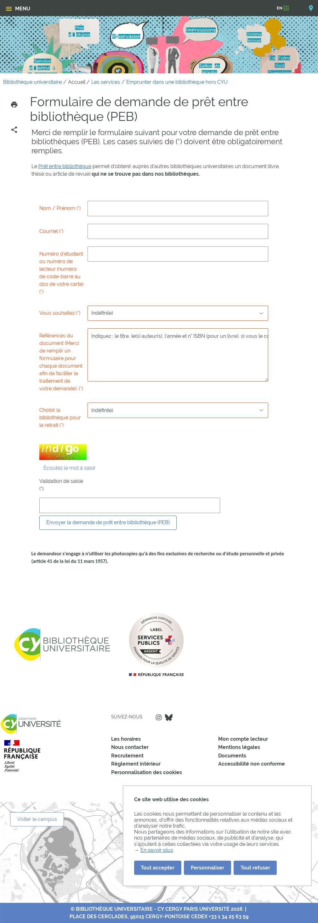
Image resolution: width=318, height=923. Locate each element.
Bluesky (169, 717)
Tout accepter (157, 868)
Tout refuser (255, 868)
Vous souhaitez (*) (59, 313)
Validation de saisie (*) (61, 485)
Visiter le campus (37, 819)
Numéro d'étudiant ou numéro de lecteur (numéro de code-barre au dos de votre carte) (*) (61, 273)
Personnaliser (207, 868)
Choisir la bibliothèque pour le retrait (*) (60, 417)
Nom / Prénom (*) (60, 208)
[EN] (279, 8)
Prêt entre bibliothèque (64, 166)
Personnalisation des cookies (146, 772)
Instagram (158, 717)
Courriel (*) (51, 231)
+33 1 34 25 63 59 (228, 917)
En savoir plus (156, 850)
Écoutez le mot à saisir (69, 468)
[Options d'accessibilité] (303, 8)
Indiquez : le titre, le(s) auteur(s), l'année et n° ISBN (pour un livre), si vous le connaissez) (178, 354)
